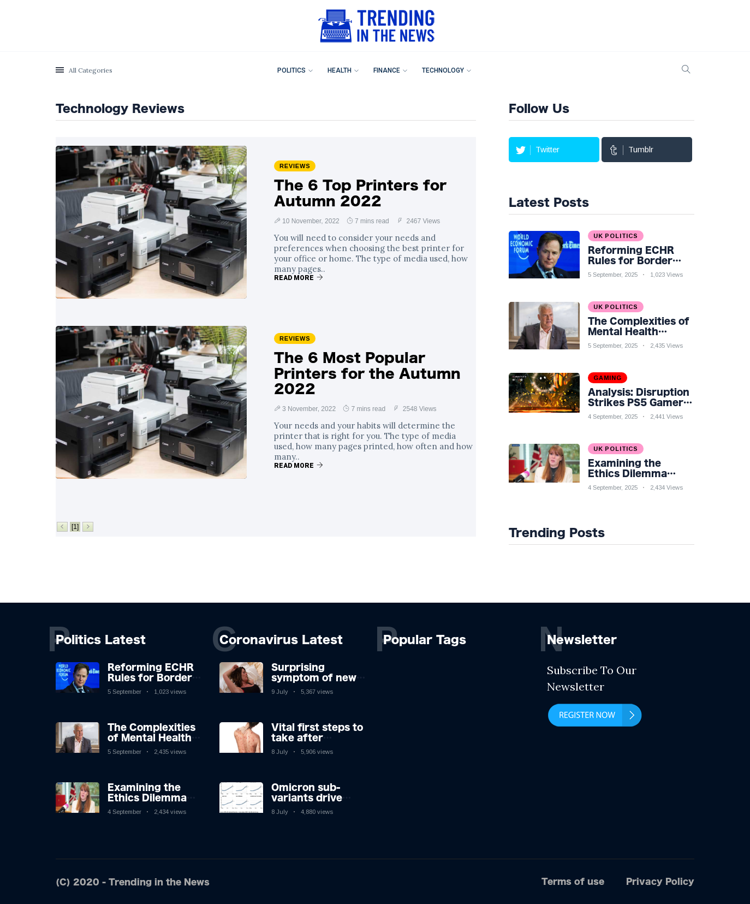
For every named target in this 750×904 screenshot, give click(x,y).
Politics (291, 70)
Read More (298, 278)
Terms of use (572, 881)
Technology (443, 70)
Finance (386, 70)
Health (340, 70)
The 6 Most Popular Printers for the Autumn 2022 (367, 373)
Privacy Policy (660, 881)
